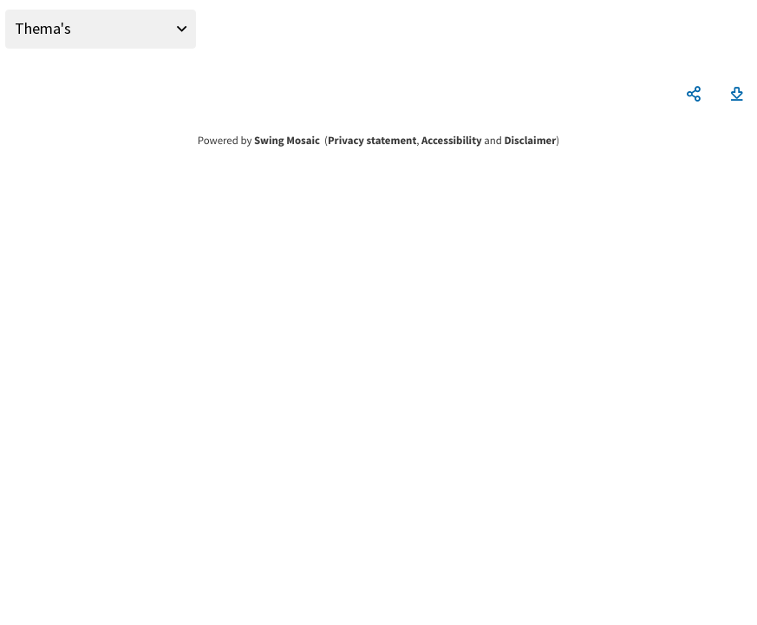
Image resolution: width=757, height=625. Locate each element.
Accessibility (451, 141)
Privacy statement (372, 141)
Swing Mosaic (287, 141)
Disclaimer (530, 141)
